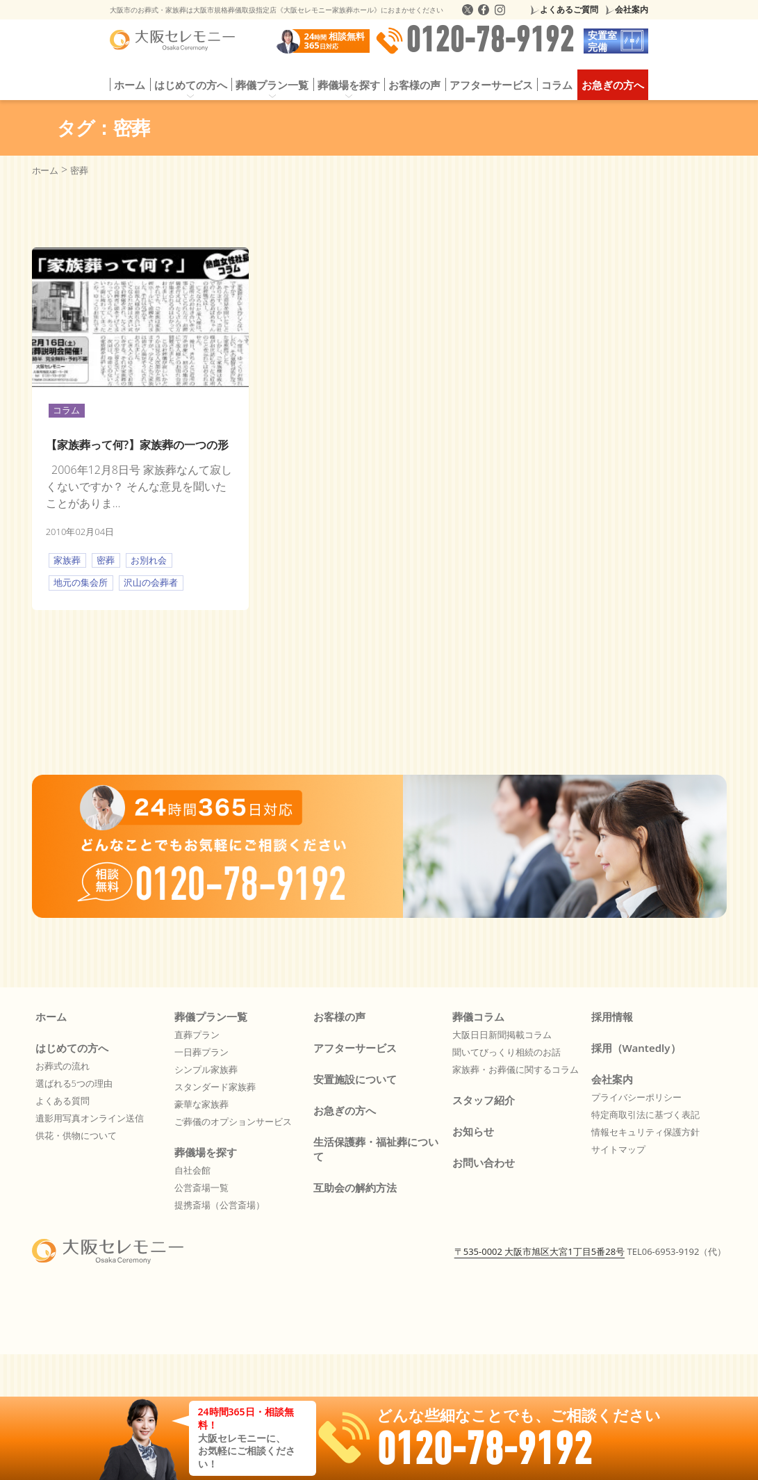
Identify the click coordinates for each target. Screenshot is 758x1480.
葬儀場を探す (349, 85)
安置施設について (355, 1079)
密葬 (106, 560)
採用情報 (612, 1016)
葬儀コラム (478, 1016)
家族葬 (67, 560)
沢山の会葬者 (151, 582)
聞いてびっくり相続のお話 (506, 1052)
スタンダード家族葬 (215, 1086)
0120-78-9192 (474, 41)
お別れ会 (149, 560)
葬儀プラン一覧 (272, 85)
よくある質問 (62, 1100)
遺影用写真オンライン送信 (89, 1118)
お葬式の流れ (62, 1066)
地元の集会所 (80, 582)
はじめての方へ (190, 85)
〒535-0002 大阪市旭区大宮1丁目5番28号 (539, 1251)
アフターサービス (491, 85)
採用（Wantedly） (636, 1048)
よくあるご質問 (569, 9)
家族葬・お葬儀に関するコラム (515, 1069)
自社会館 (192, 1170)
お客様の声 (414, 85)
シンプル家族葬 (206, 1069)
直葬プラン (197, 1034)
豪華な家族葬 (201, 1104)
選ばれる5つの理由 (74, 1083)
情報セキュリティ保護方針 (645, 1132)
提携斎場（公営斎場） (219, 1205)
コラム (556, 85)
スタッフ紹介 (483, 1100)
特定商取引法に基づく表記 (645, 1114)
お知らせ (473, 1131)
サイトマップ (618, 1149)
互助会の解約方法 (355, 1187)
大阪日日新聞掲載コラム (502, 1034)
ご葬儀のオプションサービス (233, 1121)
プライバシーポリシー (636, 1097)
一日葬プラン (201, 1052)
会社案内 (631, 9)
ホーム (129, 85)
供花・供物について (76, 1135)
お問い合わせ (483, 1162)
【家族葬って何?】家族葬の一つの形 (137, 444)
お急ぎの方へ (613, 85)
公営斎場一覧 (201, 1187)
